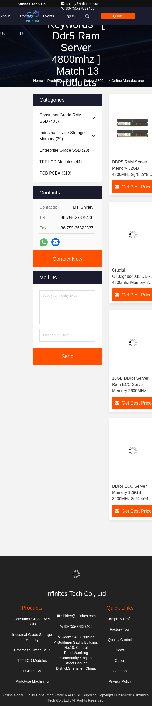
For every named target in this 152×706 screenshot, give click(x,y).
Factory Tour (120, 629)
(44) (60, 162)
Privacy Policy (120, 681)
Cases (120, 660)
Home (38, 80)
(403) (60, 118)
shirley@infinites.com (80, 4)
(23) (64, 150)
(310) (55, 173)
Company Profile (120, 619)
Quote (118, 16)
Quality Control (120, 640)
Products (54, 80)
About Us (5, 19)
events (48, 16)
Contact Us (26, 19)
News (120, 650)
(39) (62, 135)
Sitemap (120, 671)
